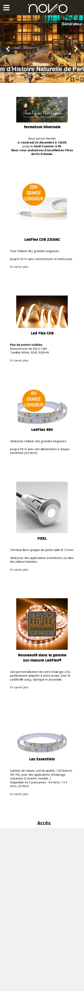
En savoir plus (19, 267)
